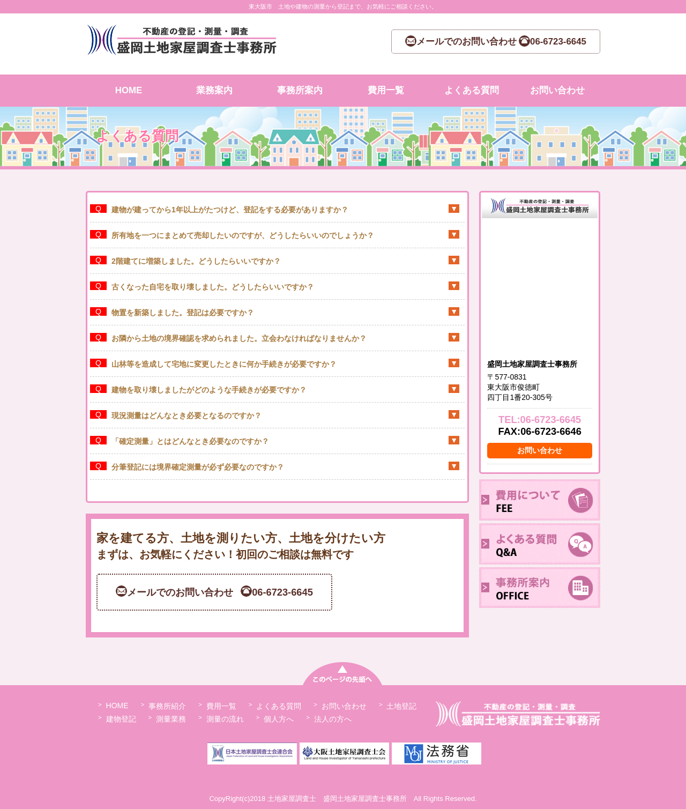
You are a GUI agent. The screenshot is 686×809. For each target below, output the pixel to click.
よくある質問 (471, 90)
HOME (129, 90)
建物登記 (121, 719)
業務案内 (214, 90)
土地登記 (401, 706)
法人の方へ (333, 719)
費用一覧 (386, 90)
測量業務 (171, 719)
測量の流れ (225, 719)
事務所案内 (300, 90)
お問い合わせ (557, 90)
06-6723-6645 (550, 419)
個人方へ (279, 719)
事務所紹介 (167, 706)
